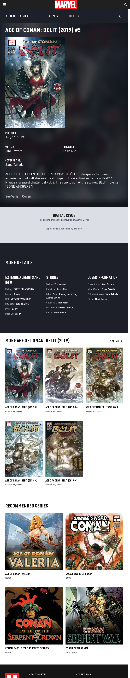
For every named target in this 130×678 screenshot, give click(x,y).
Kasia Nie (69, 151)
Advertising (83, 674)
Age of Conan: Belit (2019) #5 (21, 407)
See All (116, 341)
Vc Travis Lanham (64, 307)
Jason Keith (62, 302)
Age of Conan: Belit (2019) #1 (61, 480)
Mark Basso (60, 312)
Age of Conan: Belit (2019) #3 (102, 407)
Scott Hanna (59, 294)
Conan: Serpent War (77, 648)
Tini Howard (13, 151)
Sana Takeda (14, 164)
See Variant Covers (18, 196)
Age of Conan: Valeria (17, 573)
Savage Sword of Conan (79, 573)
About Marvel (37, 674)
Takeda (19, 411)
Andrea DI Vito (53, 297)
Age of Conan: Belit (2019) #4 (61, 407)
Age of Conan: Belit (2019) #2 (21, 480)
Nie (14, 411)
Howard (8, 411)
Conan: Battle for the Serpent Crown (27, 648)
